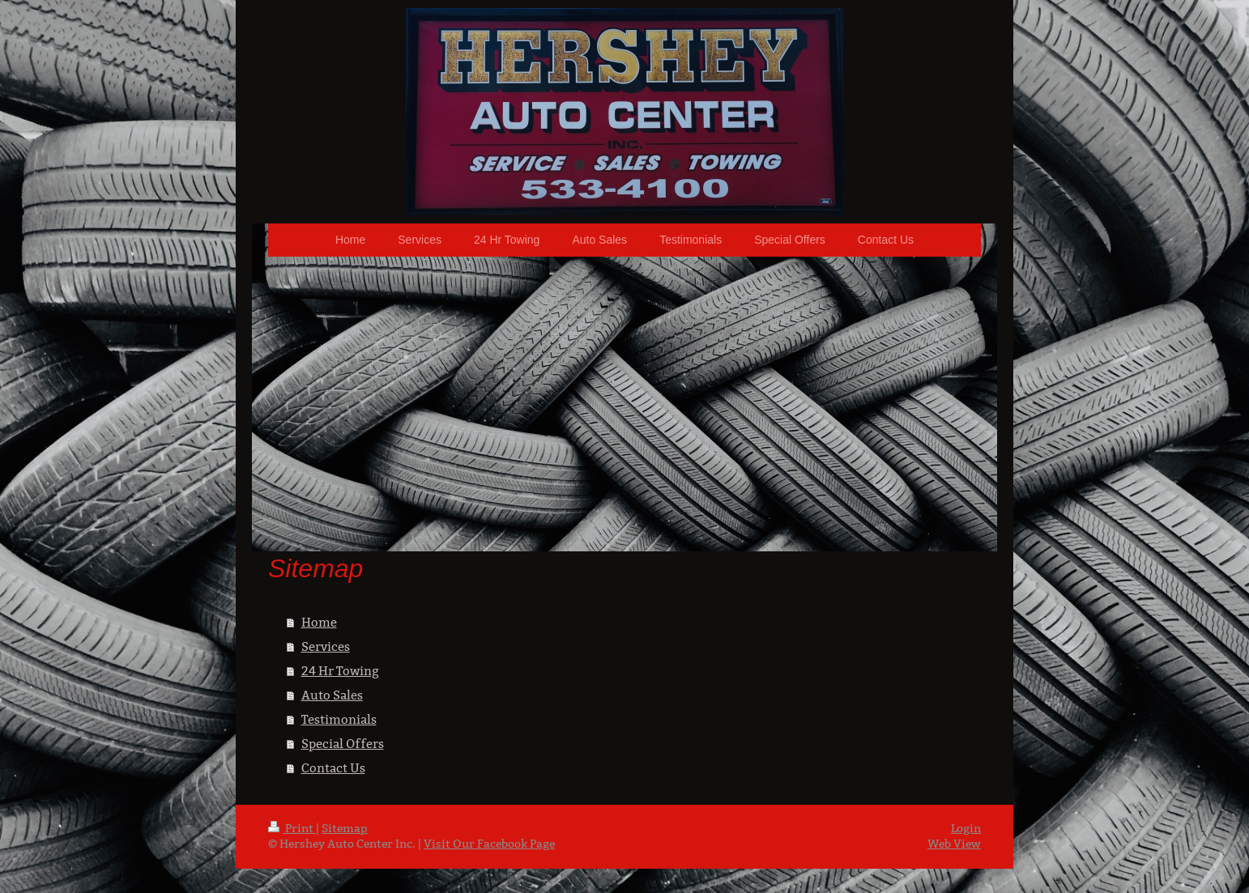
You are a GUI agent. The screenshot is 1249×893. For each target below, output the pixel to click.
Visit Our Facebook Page (489, 843)
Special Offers (342, 743)
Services (325, 646)
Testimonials (339, 719)
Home (319, 622)
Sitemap (345, 828)
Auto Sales (332, 695)
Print (292, 828)
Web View (954, 843)
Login (966, 828)
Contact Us (333, 768)
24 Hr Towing (340, 670)
